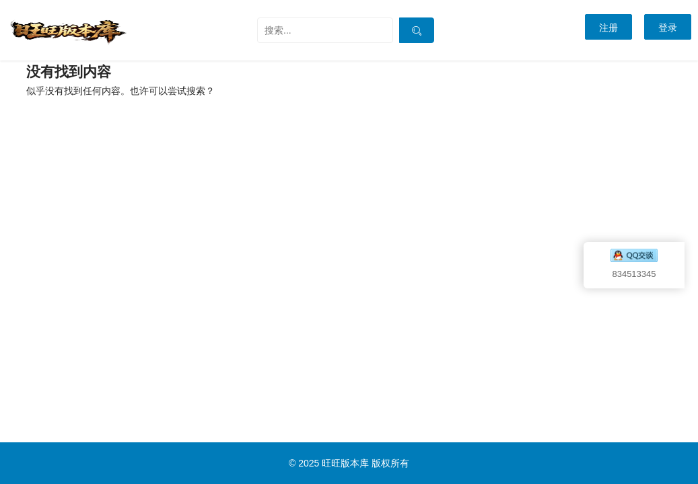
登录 (667, 27)
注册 (608, 27)
